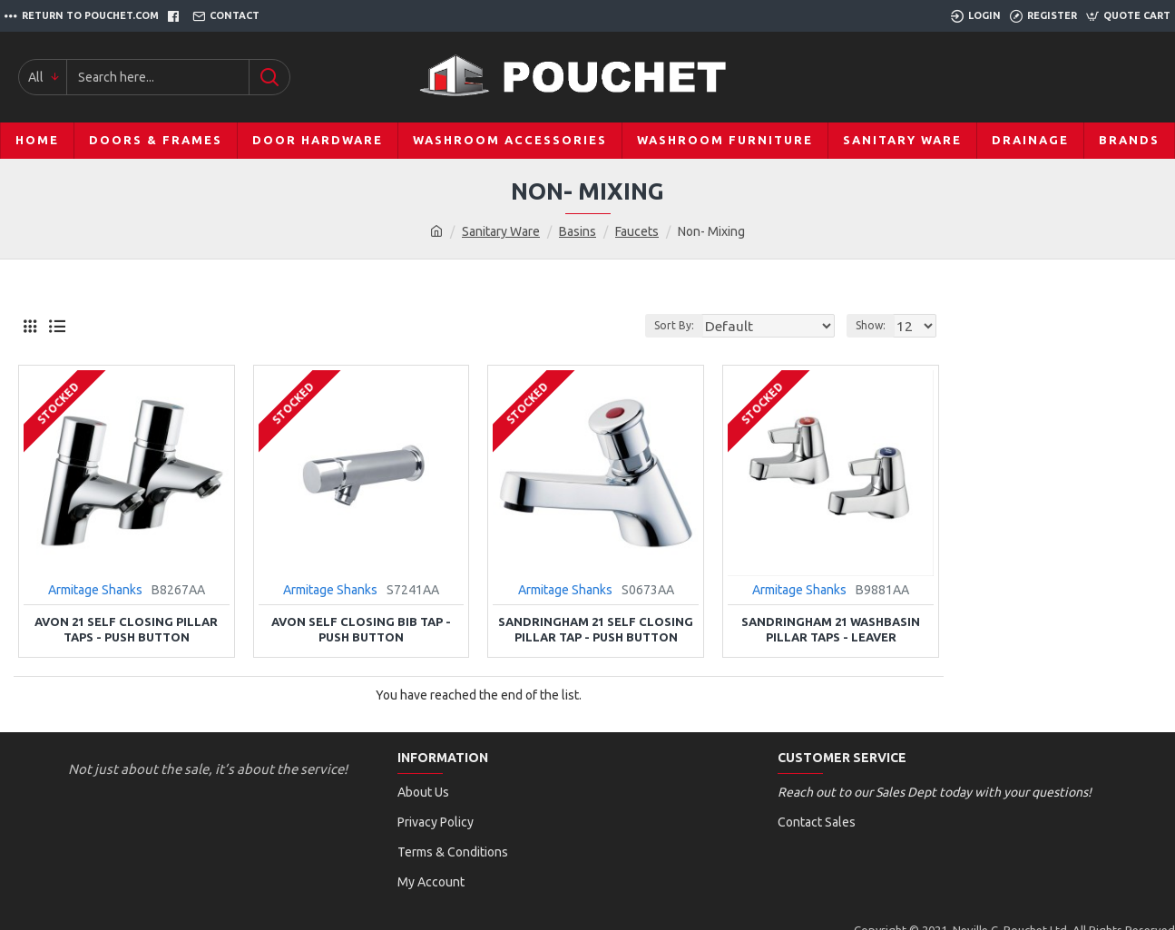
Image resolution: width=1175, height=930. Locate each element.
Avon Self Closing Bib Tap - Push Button (361, 629)
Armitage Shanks (95, 589)
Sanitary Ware (501, 231)
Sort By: (703, 325)
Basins (577, 231)
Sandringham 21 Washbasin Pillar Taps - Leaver (830, 629)
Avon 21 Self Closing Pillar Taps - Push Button (126, 629)
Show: (876, 325)
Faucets (637, 231)
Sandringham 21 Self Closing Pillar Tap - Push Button (595, 629)
